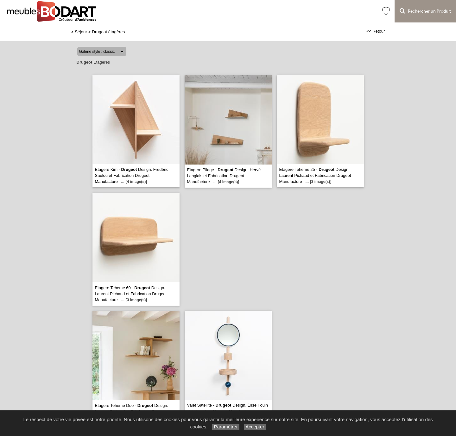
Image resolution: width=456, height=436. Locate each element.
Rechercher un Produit (425, 11)
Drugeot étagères (108, 31)
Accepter (255, 426)
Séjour (81, 31)
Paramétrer (225, 426)
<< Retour (375, 31)
